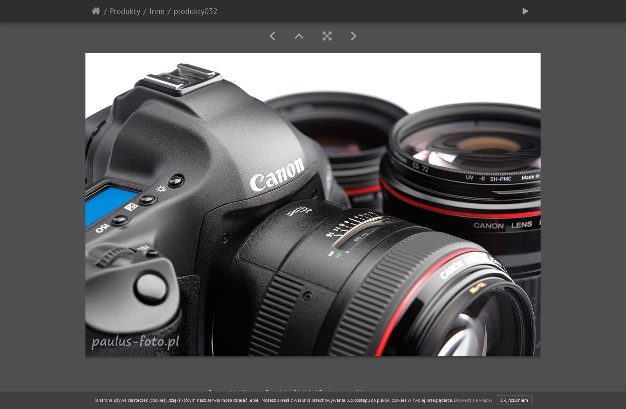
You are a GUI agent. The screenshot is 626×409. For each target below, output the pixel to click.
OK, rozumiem (514, 400)
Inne (156, 11)
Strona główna (96, 11)
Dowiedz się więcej (473, 400)
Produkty (125, 11)
